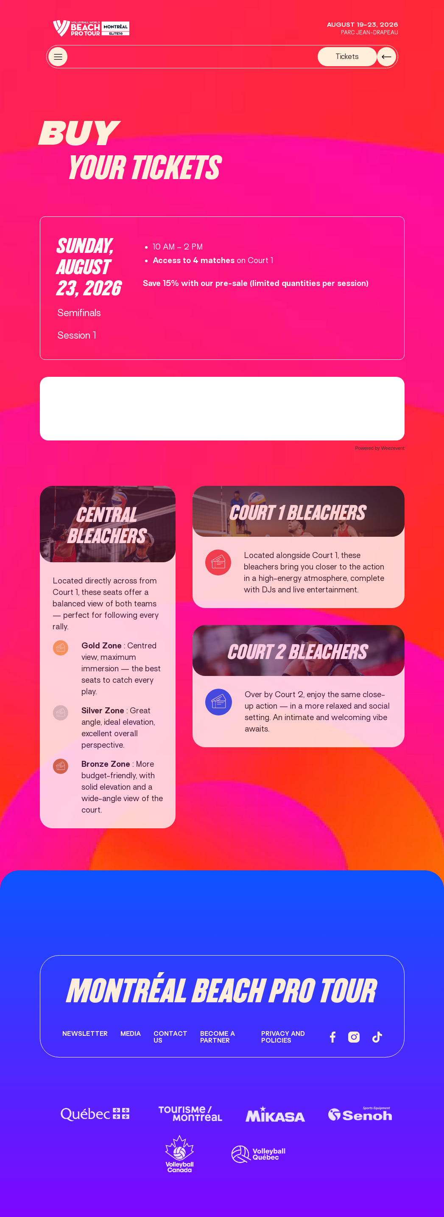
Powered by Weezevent (380, 448)
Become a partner (217, 1037)
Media (130, 1033)
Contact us (170, 1037)
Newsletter (85, 1033)
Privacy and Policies (283, 1037)
